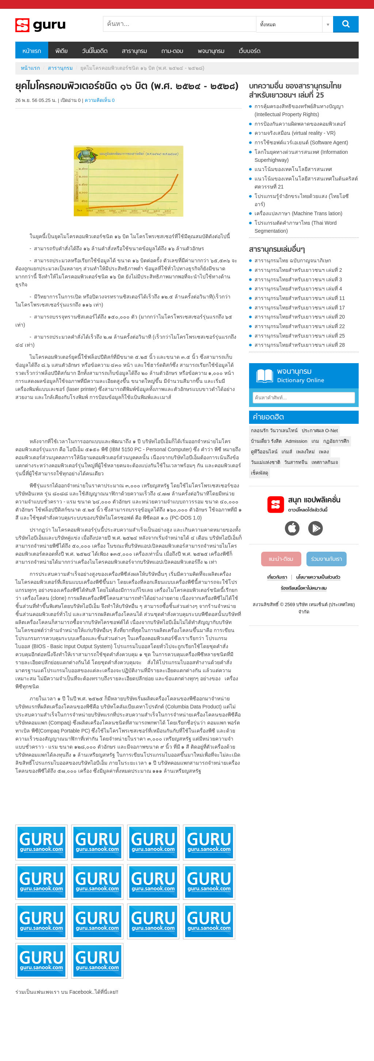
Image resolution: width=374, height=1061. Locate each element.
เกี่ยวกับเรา (277, 577)
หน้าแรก (32, 51)
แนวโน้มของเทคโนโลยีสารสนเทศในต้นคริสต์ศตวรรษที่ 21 (306, 183)
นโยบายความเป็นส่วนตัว (318, 577)
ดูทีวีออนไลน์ (264, 452)
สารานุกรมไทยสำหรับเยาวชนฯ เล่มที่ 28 (300, 345)
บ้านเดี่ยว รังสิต (266, 441)
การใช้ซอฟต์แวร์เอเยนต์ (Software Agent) (301, 142)
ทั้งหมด (268, 24)
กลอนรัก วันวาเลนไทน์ (274, 430)
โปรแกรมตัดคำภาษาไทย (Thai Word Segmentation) (296, 227)
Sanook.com (22, 4)
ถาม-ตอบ (172, 51)
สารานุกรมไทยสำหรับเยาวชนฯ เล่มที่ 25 (300, 336)
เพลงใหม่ (305, 452)
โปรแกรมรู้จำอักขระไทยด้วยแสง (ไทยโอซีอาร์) (302, 200)
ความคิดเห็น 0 (100, 100)
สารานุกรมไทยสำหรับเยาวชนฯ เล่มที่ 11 (300, 298)
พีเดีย (62, 51)
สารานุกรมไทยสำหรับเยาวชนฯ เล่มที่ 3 (298, 279)
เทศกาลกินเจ (325, 462)
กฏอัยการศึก (336, 441)
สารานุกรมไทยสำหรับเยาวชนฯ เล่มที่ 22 (300, 326)
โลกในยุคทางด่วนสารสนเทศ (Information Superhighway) (301, 156)
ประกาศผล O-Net (320, 430)
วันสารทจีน (296, 462)
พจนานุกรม (211, 51)
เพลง (324, 452)
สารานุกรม (134, 51)
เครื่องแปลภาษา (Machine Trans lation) (298, 213)
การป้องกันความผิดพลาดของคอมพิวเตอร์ (300, 124)
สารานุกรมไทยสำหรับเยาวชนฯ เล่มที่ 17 (300, 308)
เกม (315, 441)
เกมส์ (287, 452)
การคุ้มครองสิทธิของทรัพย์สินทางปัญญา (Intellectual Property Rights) (299, 110)
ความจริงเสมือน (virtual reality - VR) (295, 133)
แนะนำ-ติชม (281, 559)
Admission (297, 441)
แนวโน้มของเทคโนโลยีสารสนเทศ (293, 169)
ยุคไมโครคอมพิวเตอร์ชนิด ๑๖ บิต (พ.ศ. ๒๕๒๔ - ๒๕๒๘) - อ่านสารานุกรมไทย (53, 25)
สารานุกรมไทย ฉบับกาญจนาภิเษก (293, 260)
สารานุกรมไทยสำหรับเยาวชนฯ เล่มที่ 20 (300, 317)
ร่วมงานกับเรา (326, 559)
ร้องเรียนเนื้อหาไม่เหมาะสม (304, 588)
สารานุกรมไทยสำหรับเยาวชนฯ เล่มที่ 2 (298, 270)
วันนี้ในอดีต (94, 51)
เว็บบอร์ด (249, 51)
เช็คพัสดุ (259, 473)
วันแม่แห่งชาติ (265, 462)
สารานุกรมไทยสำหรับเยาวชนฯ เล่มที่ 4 (298, 289)
